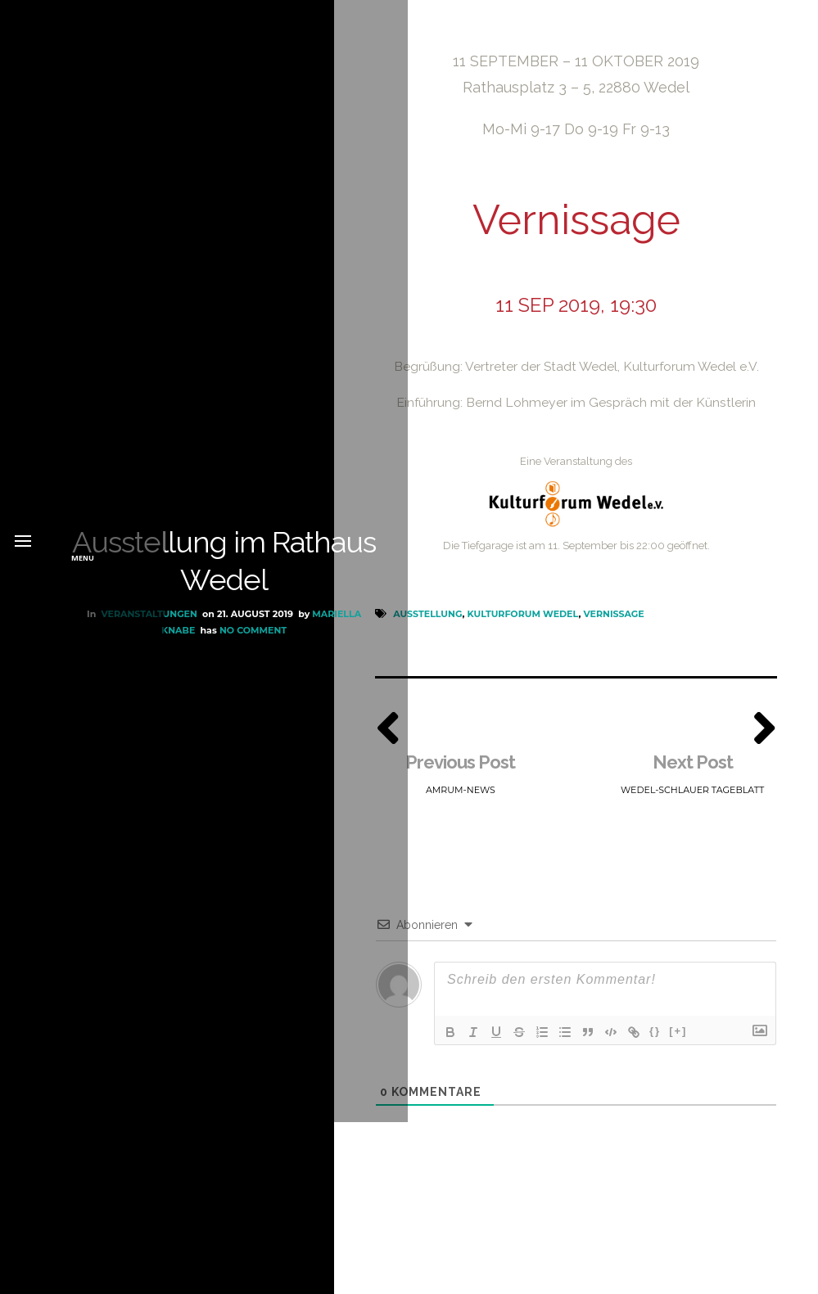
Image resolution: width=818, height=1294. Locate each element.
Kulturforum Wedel (523, 617)
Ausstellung (427, 617)
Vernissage (613, 617)
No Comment (252, 716)
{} (655, 1036)
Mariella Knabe (152, 716)
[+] (678, 1036)
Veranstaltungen (149, 700)
